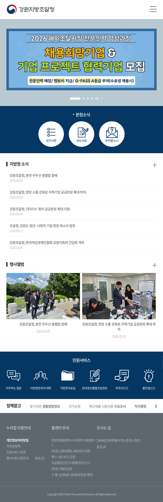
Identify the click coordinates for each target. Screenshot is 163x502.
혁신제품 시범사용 (107, 406)
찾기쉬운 (45, 406)
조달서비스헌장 (16, 452)
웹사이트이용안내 (17, 458)
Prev (98, 98)
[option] (44, 406)
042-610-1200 (81, 450)
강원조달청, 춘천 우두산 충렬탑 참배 (33, 175)
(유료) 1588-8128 (61, 468)
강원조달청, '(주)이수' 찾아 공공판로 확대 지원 (40, 208)
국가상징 (74, 406)
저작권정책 (13, 446)
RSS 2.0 (39, 458)
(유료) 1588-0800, (61, 450)
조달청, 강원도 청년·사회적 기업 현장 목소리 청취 (42, 225)
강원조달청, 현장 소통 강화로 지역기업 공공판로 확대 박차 (48, 192)
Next (102, 98)
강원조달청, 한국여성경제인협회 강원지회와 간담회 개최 (47, 242)
